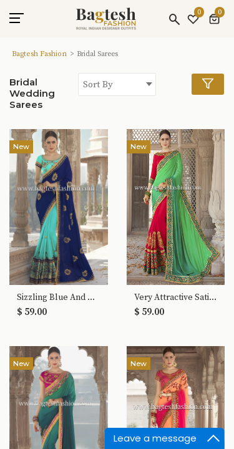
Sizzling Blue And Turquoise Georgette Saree (58, 297)
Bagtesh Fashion (39, 54)
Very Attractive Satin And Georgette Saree (176, 297)
